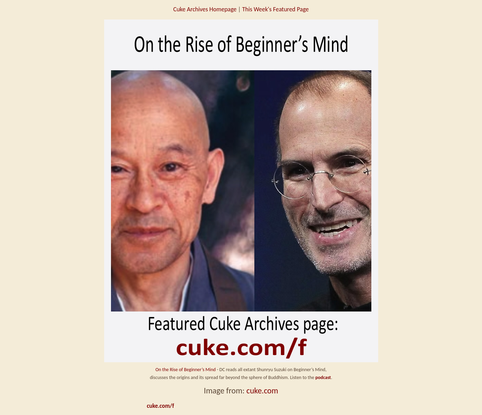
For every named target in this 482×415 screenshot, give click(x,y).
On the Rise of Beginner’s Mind (186, 370)
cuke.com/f (160, 406)
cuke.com (262, 390)
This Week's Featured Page (275, 9)
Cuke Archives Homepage (205, 9)
